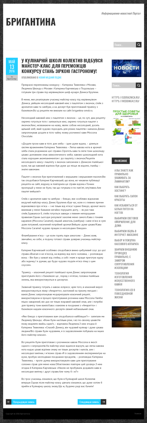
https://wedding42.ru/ (125, 101)
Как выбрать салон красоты (126, 198)
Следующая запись (89, 402)
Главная (138, 413)
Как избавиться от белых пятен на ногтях (126, 209)
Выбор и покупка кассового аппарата (127, 242)
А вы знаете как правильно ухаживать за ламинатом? (124, 175)
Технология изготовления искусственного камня (125, 278)
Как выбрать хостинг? (122, 188)
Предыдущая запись (24, 402)
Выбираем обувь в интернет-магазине (126, 233)
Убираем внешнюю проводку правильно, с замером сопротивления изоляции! (126, 258)
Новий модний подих (50, 77)
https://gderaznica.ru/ (126, 97)
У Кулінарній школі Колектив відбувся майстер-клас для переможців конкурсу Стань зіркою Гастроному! (62, 65)
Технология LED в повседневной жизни (125, 293)
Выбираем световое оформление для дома (126, 221)
